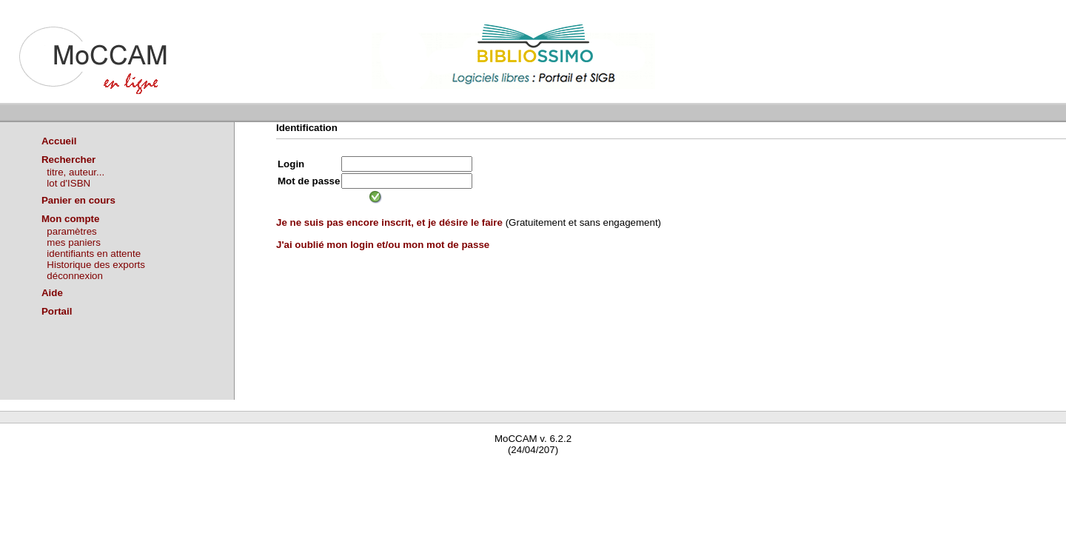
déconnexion (75, 275)
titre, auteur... (75, 172)
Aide (52, 292)
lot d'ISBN (68, 183)
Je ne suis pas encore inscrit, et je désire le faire (389, 222)
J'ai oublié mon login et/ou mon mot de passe (382, 244)
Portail (56, 311)
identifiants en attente (94, 253)
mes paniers (74, 242)
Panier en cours (78, 200)
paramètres (71, 231)
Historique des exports (96, 264)
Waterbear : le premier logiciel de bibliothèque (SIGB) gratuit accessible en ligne (174, 471)
